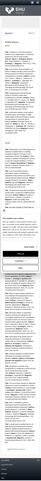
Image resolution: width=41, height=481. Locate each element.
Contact (3, 469)
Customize (20, 261)
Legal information (7, 465)
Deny (20, 268)
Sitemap (4, 473)
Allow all (20, 254)
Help (2, 478)
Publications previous (17, 449)
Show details (29, 247)
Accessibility (5, 460)
